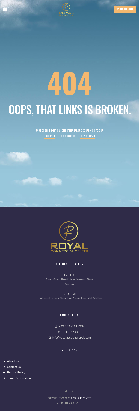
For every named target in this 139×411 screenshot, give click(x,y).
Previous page (87, 136)
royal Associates (81, 398)
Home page (49, 136)
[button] (125, 9)
